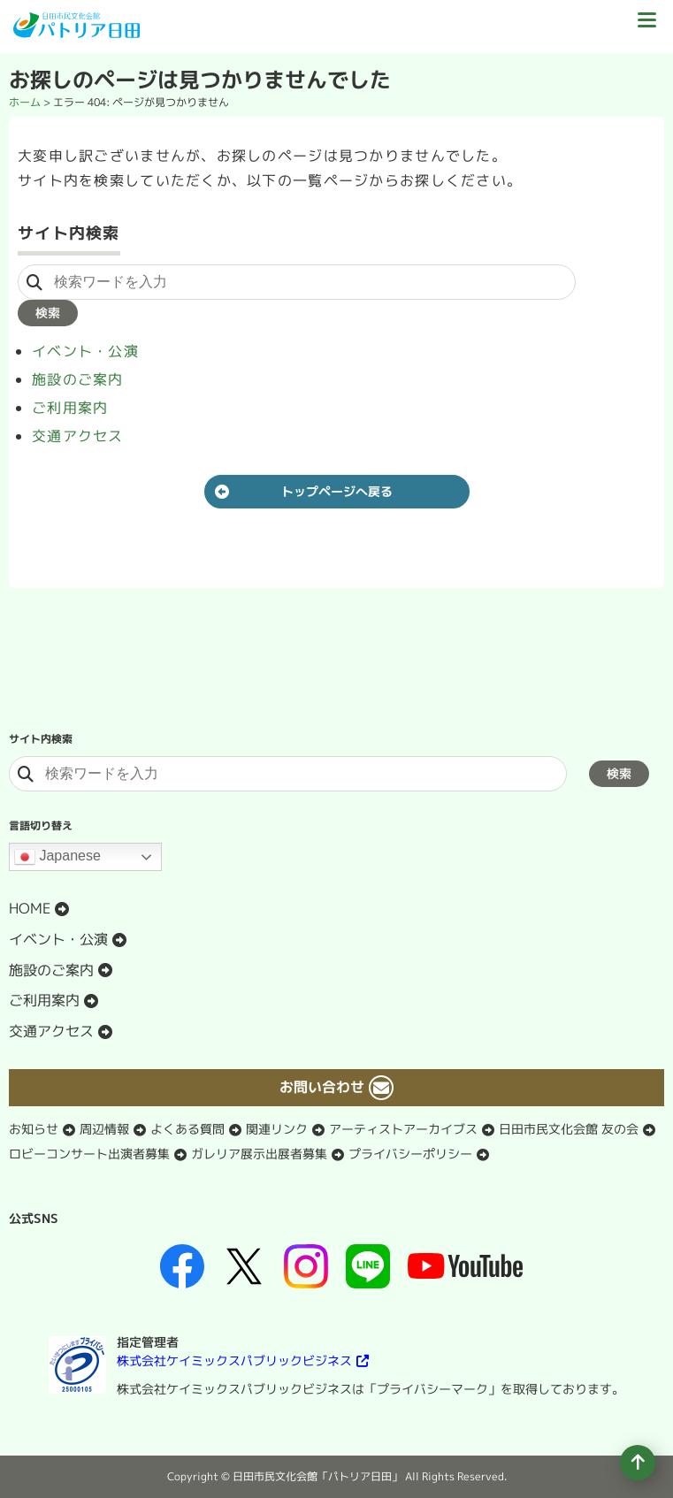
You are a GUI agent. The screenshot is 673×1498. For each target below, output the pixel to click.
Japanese (57, 856)
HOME (29, 908)
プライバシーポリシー (410, 1153)
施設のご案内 (78, 379)
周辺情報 (104, 1128)
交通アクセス (78, 436)
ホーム (25, 102)
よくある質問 (187, 1128)
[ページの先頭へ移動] (637, 1462)
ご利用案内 (70, 407)
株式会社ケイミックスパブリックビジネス (234, 1360)
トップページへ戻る (337, 491)
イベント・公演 (85, 351)
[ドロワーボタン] (646, 26)
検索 (47, 312)
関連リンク (277, 1128)
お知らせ (33, 1128)
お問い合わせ (321, 1087)
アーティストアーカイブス (403, 1128)
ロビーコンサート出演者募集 (89, 1153)
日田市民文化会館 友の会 (569, 1128)
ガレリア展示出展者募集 (259, 1153)
